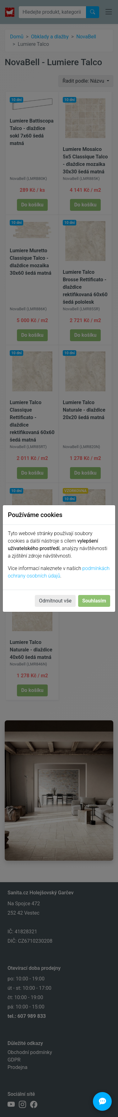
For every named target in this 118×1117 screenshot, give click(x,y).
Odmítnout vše (55, 601)
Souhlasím (94, 601)
